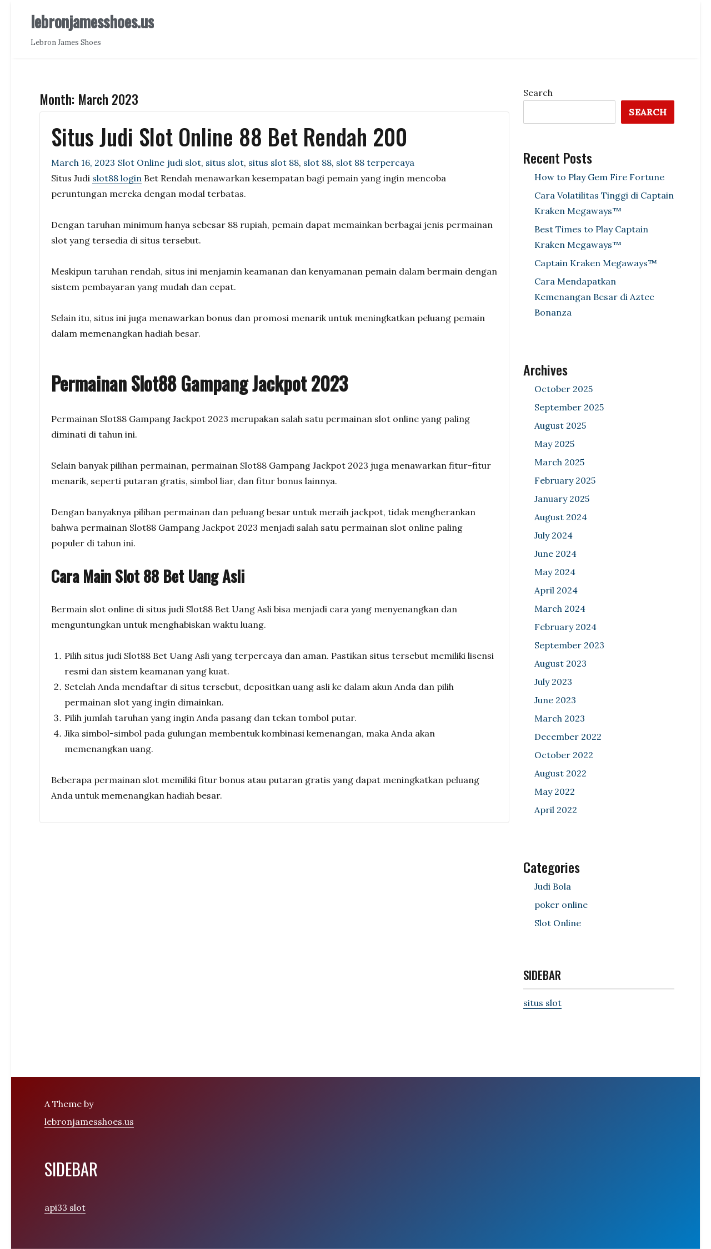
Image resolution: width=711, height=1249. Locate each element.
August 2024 (560, 516)
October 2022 (563, 754)
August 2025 (560, 425)
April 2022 (555, 809)
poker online (561, 904)
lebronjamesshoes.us (92, 21)
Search (538, 92)
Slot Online (141, 162)
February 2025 (564, 480)
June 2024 (555, 553)
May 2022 (554, 791)
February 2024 (565, 626)
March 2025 (559, 462)
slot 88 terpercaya (375, 162)
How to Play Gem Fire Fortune (599, 176)
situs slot (225, 162)
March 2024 (559, 608)
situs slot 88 (273, 162)
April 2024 (556, 590)
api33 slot (65, 1207)
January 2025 (561, 498)
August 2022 (560, 773)
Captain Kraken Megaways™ (595, 262)
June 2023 (555, 699)
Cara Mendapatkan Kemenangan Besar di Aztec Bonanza (594, 297)
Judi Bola (552, 886)
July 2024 (553, 535)
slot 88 (317, 162)
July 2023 (553, 681)
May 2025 (554, 443)
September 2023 (569, 645)
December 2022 (568, 736)
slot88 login (117, 178)
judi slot (184, 162)
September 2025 (569, 407)
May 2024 (554, 571)
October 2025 (563, 388)
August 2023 (560, 663)
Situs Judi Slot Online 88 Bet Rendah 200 (229, 136)
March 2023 (559, 718)
